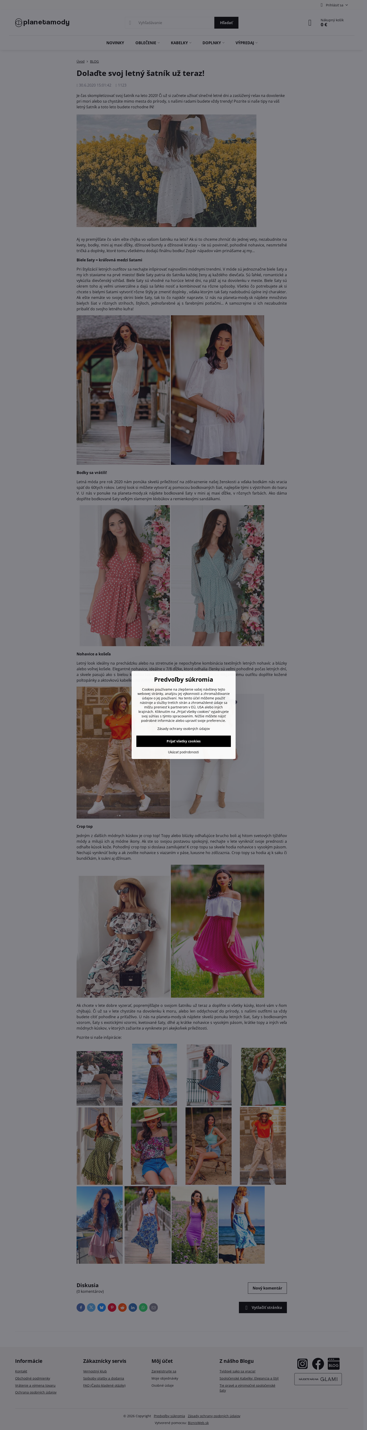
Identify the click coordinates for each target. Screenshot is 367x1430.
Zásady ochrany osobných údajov (183, 728)
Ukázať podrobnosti (183, 752)
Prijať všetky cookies (184, 741)
